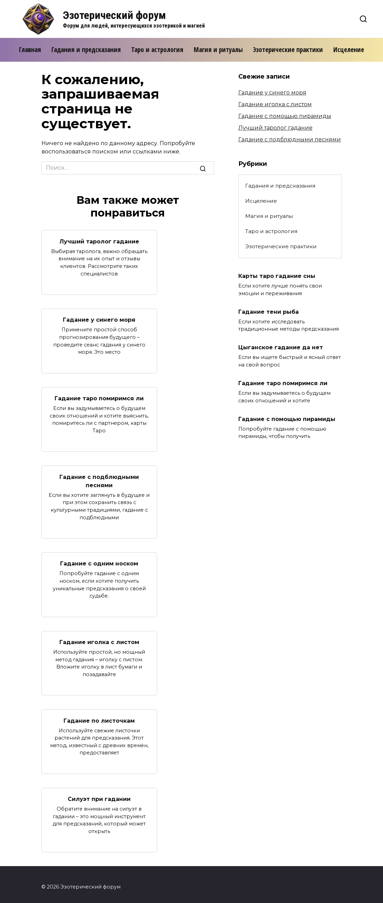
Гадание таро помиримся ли (99, 396)
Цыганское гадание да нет (280, 346)
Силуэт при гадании (99, 794)
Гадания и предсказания (86, 49)
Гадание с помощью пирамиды (284, 116)
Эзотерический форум (114, 15)
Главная (30, 49)
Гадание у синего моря (99, 318)
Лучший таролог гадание (99, 241)
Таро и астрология (157, 49)
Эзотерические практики (288, 49)
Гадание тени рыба (268, 311)
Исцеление (348, 49)
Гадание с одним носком (99, 560)
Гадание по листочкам (99, 716)
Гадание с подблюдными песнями (99, 478)
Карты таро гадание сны (276, 275)
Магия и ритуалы (218, 49)
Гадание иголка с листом (99, 638)
